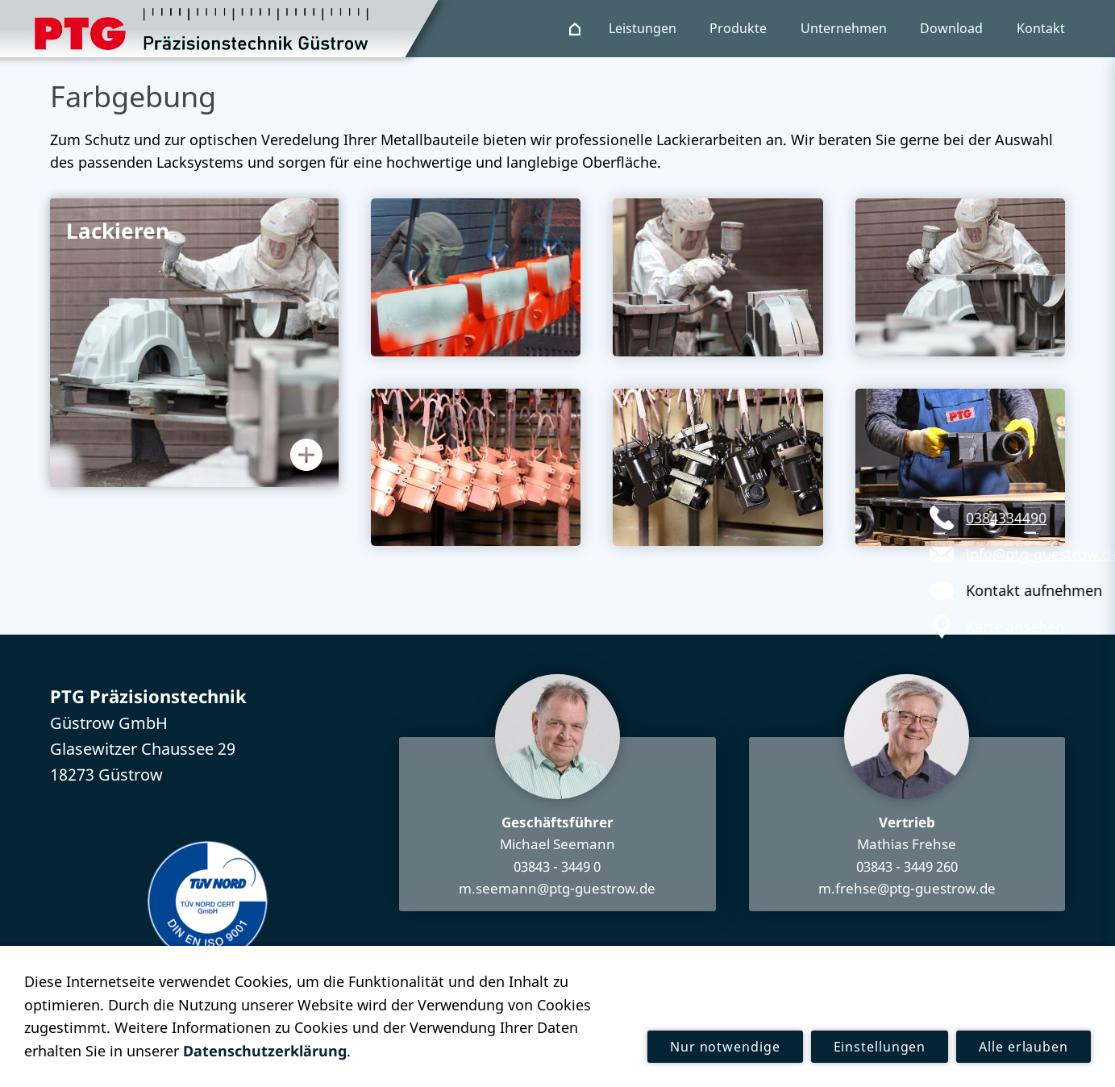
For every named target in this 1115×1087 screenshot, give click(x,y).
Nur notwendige (725, 1047)
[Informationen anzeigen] (306, 454)
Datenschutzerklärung (265, 1050)
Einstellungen (880, 1047)
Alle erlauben (1023, 1047)
